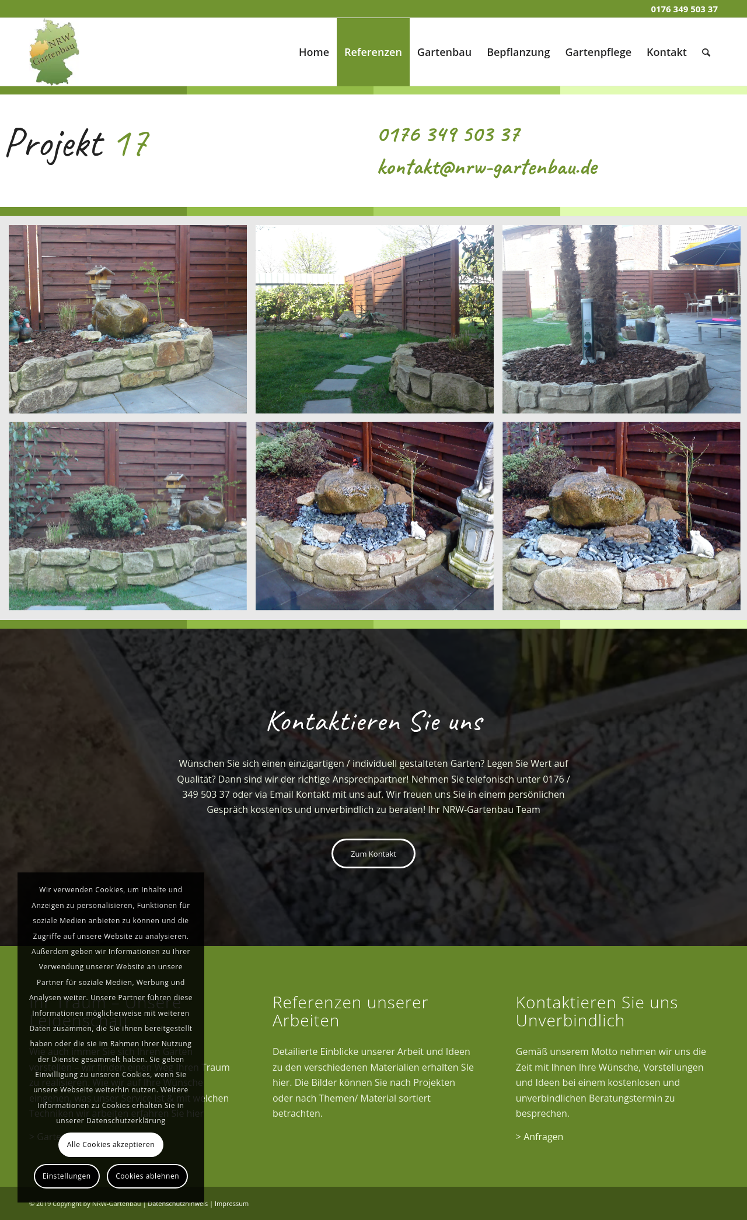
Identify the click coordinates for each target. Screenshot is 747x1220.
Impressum (232, 1203)
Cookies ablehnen (147, 1176)
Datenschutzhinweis (178, 1203)
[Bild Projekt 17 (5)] (379, 520)
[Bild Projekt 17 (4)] (132, 520)
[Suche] (706, 52)
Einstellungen (67, 1176)
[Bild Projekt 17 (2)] (379, 323)
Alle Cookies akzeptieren (111, 1144)
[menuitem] (314, 52)
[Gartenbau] (54, 52)
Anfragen (543, 1136)
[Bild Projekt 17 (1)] (132, 323)
